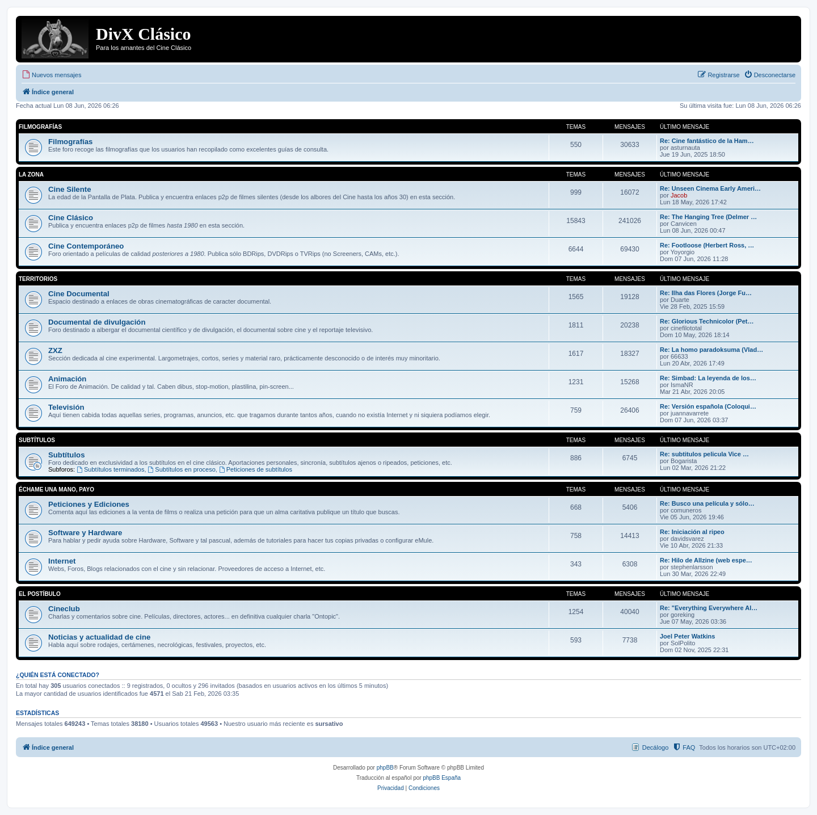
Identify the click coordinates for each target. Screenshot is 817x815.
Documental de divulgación (96, 322)
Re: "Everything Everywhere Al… (708, 607)
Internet (61, 561)
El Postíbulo (40, 594)
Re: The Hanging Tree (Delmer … (708, 216)
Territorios (38, 279)
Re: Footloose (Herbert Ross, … (707, 245)
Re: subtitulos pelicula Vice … (704, 454)
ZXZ (55, 350)
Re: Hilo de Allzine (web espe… (706, 560)
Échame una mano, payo (56, 489)
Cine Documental (79, 293)
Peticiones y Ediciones (88, 504)
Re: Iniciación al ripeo (692, 531)
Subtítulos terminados (110, 469)
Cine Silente (69, 189)
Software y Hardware (85, 532)
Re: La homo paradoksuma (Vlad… (711, 349)
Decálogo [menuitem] (655, 747)
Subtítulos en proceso (182, 469)
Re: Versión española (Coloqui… (708, 406)
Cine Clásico (70, 217)
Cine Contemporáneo (86, 246)
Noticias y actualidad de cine (99, 637)
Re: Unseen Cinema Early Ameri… (710, 188)
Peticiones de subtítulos (255, 469)
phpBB (385, 767)
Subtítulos (37, 440)
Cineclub (64, 608)
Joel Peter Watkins (687, 636)
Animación (67, 379)
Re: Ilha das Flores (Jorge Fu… (706, 292)
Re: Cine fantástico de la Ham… (707, 140)
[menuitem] (51, 75)
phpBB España (442, 778)
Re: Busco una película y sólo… (707, 503)
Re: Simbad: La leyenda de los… (708, 378)
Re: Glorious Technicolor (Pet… (706, 321)
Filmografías (40, 127)
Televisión (66, 407)
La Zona (31, 174)
